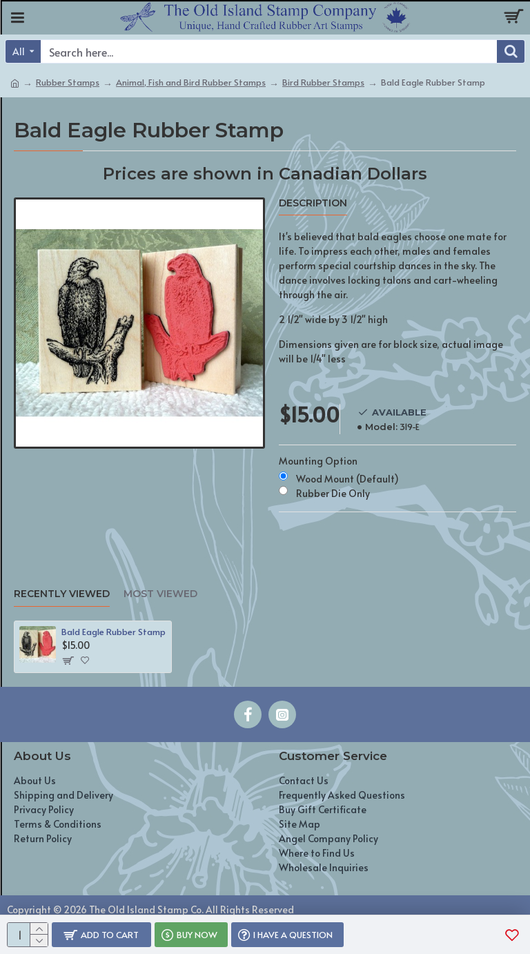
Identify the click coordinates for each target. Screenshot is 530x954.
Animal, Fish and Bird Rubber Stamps (191, 82)
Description (313, 203)
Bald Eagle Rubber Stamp (113, 632)
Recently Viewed (62, 594)
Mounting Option (318, 460)
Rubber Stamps (67, 82)
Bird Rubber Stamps (323, 82)
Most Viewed (160, 594)
